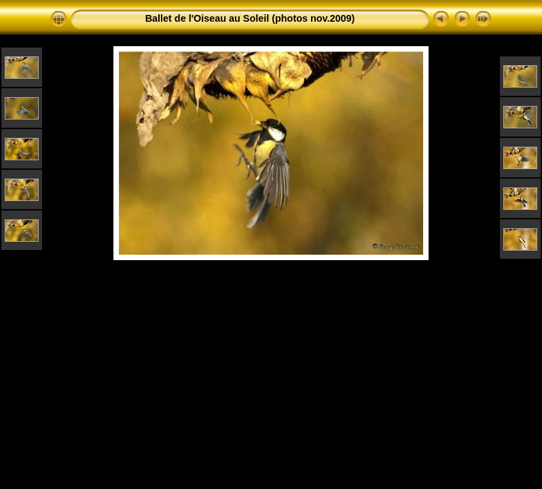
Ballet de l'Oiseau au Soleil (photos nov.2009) (250, 18)
